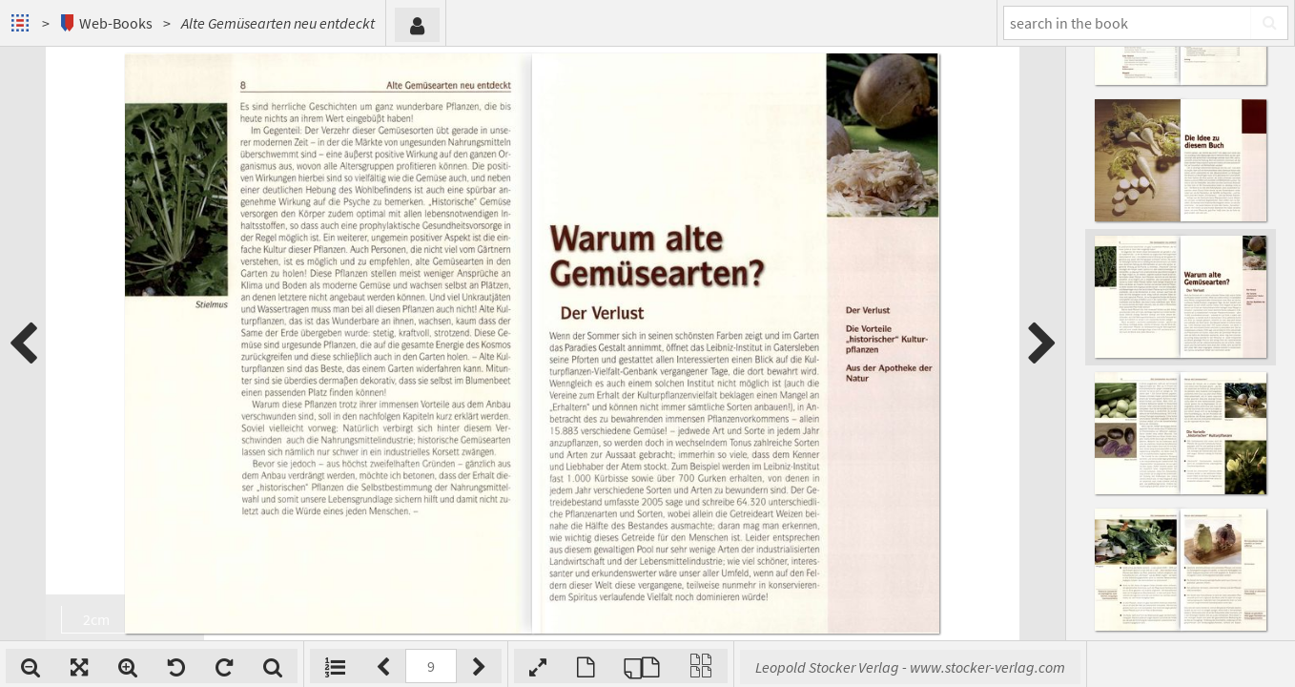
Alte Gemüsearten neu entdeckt (278, 22)
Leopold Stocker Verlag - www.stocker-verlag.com (910, 667)
